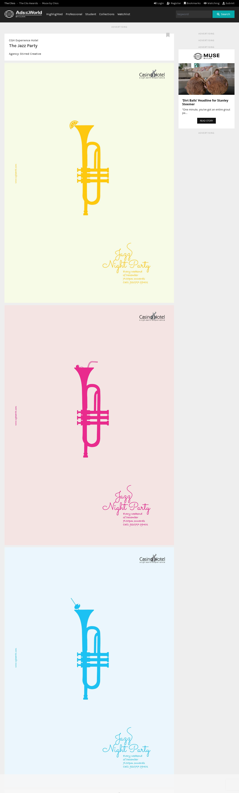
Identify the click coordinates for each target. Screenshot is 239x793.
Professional (74, 14)
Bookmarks (192, 3)
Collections (106, 14)
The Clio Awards (28, 3)
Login (159, 3)
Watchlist (123, 14)
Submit (228, 3)
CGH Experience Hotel (23, 40)
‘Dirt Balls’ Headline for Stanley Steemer (205, 102)
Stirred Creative (30, 54)
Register (174, 3)
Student (90, 14)
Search (223, 14)
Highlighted (54, 14)
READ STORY (206, 120)
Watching (211, 3)
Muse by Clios (50, 3)
